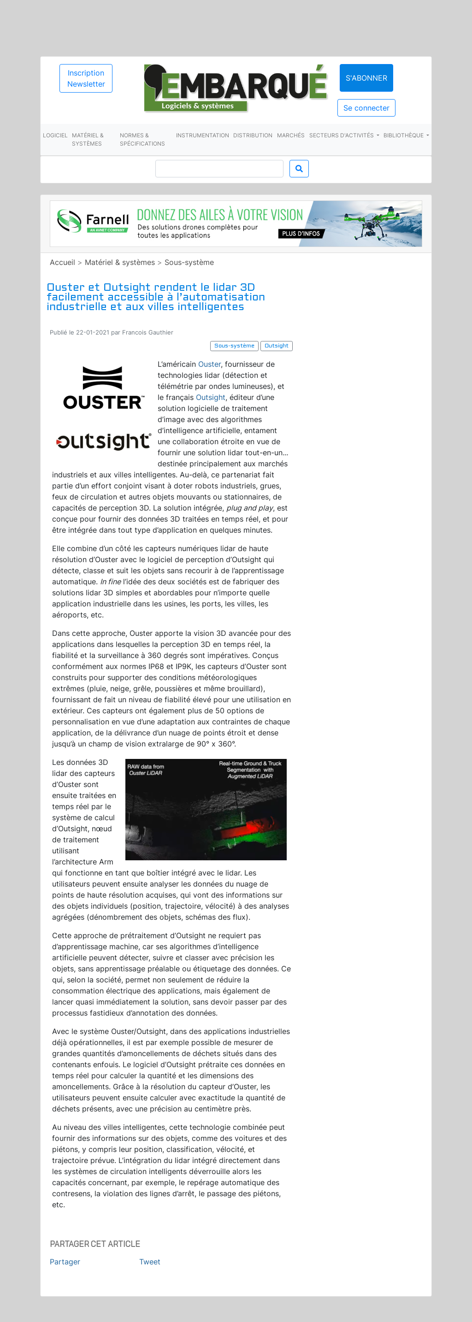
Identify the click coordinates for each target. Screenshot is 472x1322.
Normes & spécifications (142, 139)
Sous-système (189, 262)
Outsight (210, 397)
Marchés (291, 135)
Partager (65, 1261)
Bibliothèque (404, 135)
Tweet (149, 1261)
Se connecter (366, 107)
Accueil (62, 262)
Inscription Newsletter (86, 78)
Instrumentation (202, 135)
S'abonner (366, 77)
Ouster (209, 364)
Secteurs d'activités (342, 135)
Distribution (252, 135)
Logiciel (55, 135)
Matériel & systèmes (88, 139)
